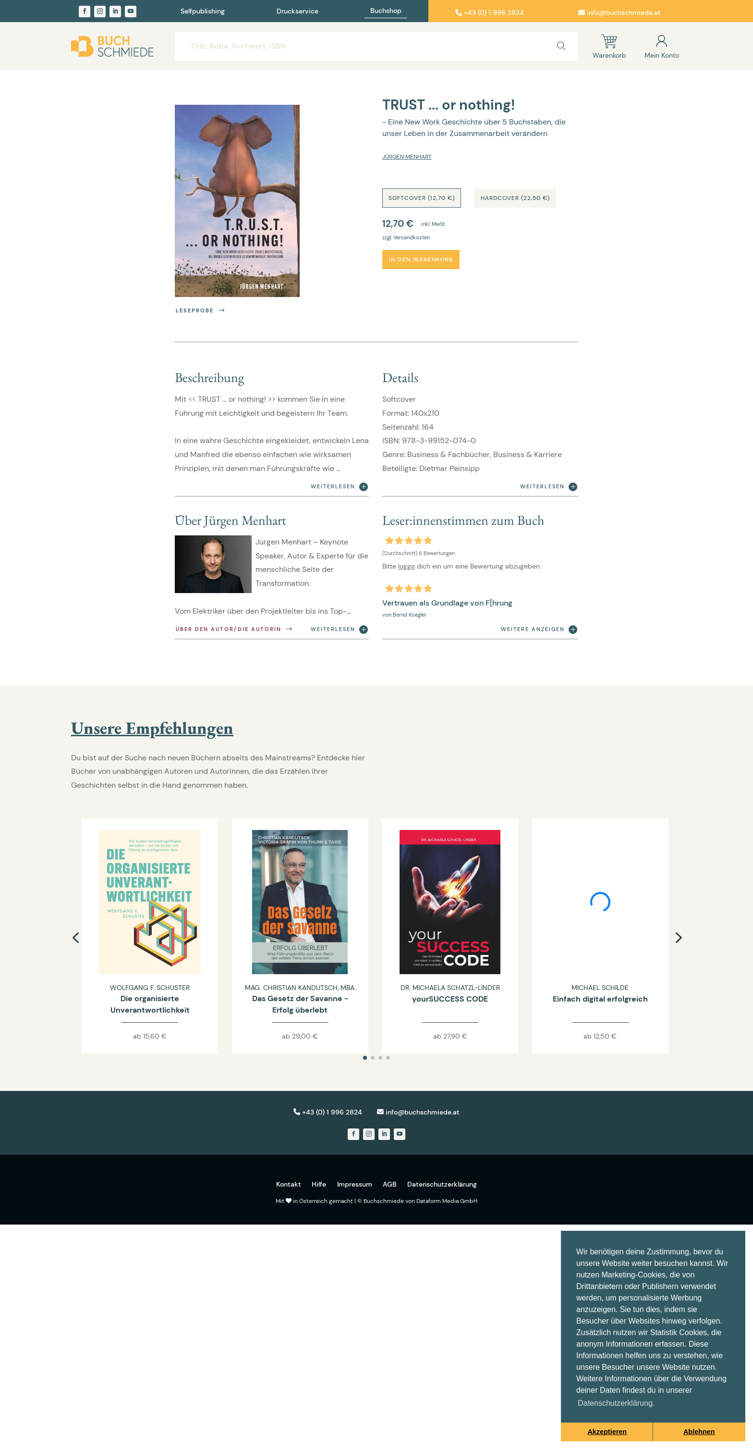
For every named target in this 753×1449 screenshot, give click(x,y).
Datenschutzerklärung (442, 1184)
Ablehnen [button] (699, 1432)
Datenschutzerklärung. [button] (616, 1403)
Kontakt (288, 1184)
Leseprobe (201, 311)
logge (406, 566)
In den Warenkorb (421, 259)
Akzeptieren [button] (607, 1432)
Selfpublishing (203, 11)
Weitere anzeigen (539, 629)
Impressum (354, 1184)
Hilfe (319, 1184)
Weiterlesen (339, 487)
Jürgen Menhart (407, 157)
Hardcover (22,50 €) (515, 198)
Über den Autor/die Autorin (235, 629)
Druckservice (297, 11)
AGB (390, 1184)
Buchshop (385, 11)
